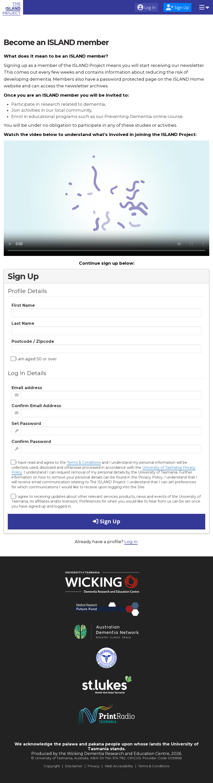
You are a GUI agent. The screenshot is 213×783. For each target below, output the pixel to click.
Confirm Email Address (36, 405)
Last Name (23, 323)
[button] (204, 7)
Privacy (93, 766)
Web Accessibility (119, 766)
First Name (23, 305)
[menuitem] (146, 8)
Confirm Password (31, 441)
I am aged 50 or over (34, 358)
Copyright (52, 766)
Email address (27, 387)
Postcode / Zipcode (33, 341)
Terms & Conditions (84, 462)
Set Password (26, 423)
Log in (131, 541)
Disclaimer (73, 766)
